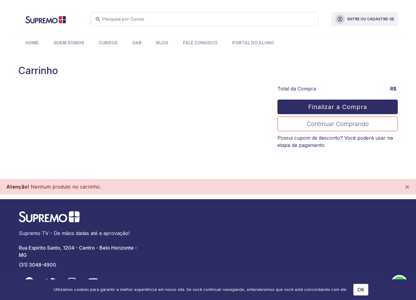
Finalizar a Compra (337, 107)
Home (32, 42)
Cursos (108, 42)
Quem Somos (68, 42)
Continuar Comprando (338, 124)
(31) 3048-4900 (37, 265)
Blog (162, 42)
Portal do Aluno (253, 42)
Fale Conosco (200, 42)
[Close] (407, 186)
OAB (137, 42)
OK (360, 290)
